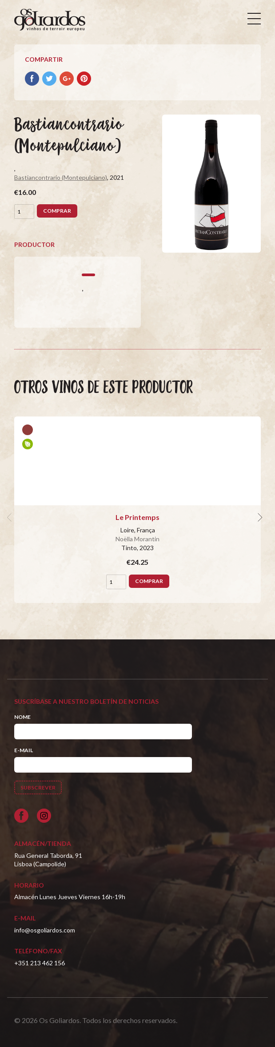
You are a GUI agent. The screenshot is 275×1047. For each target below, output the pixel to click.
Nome (22, 717)
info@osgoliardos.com (44, 930)
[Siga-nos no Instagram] (44, 816)
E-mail (23, 750)
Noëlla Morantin (137, 539)
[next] (259, 517)
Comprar (57, 210)
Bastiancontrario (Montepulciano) (60, 177)
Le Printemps (137, 517)
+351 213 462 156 (39, 963)
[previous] (11, 517)
